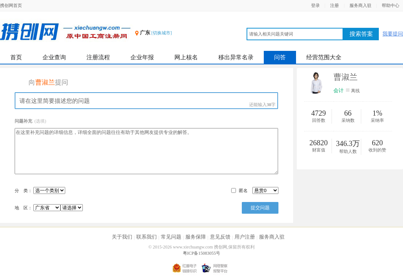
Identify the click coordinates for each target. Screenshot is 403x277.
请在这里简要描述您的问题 (146, 100)
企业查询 (54, 57)
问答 (280, 57)
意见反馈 (220, 237)
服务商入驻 (360, 5)
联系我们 (146, 237)
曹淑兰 (345, 77)
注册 (334, 5)
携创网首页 (11, 5)
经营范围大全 (323, 57)
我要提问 (392, 34)
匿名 (243, 190)
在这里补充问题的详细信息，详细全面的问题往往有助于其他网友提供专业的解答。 (146, 151)
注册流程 (98, 57)
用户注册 (244, 237)
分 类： (23, 190)
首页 (16, 57)
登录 (315, 5)
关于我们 (122, 237)
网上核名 (186, 57)
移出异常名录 (236, 57)
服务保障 (195, 237)
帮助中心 (390, 5)
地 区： (49, 207)
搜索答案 (361, 34)
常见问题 (171, 237)
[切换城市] (161, 32)
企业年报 (142, 57)
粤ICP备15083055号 (202, 253)
